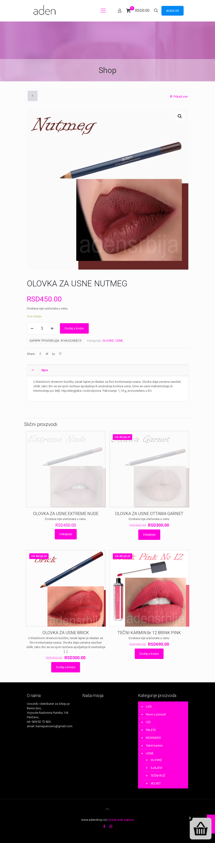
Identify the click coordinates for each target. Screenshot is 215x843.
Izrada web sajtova (121, 819)
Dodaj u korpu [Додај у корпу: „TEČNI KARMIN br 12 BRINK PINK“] (149, 653)
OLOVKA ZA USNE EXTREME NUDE (65, 513)
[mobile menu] (103, 11)
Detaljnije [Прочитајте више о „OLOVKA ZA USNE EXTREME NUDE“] (65, 534)
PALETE (151, 730)
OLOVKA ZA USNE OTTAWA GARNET (149, 513)
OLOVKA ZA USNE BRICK (65, 632)
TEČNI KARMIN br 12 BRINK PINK (149, 632)
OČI (148, 722)
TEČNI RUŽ (158, 775)
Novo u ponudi (156, 714)
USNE (119, 340)
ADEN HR (172, 11)
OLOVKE (108, 340)
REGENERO (153, 738)
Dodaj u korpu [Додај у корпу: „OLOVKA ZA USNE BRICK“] (65, 667)
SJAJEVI (156, 768)
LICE (149, 706)
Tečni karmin (154, 745)
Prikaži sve (178, 96)
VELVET (156, 783)
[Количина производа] (42, 328)
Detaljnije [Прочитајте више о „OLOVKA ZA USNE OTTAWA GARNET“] (149, 534)
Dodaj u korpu (74, 328)
